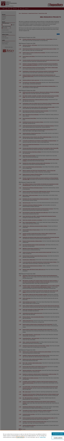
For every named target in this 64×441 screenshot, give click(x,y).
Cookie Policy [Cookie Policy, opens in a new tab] (43, 437)
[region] (32, 435)
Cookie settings (20, 437)
